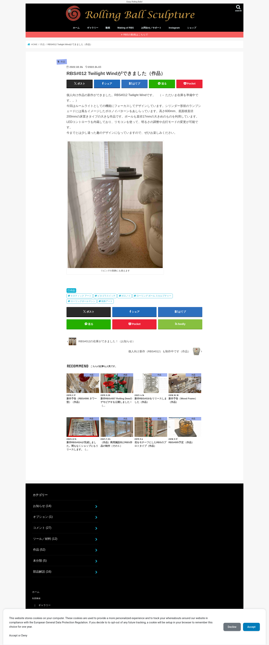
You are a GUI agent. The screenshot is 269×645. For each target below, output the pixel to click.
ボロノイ (125, 296)
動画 (108, 28)
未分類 (40, 560)
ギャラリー (92, 28)
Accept (251, 626)
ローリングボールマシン (83, 301)
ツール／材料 (45, 538)
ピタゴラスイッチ (106, 296)
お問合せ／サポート (151, 28)
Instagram (174, 28)
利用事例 (36, 598)
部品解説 (42, 571)
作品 (72, 290)
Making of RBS (126, 28)
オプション (43, 517)
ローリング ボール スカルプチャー (154, 296)
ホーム (76, 28)
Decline (231, 626)
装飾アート (106, 301)
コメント (42, 527)
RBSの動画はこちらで (135, 34)
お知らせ (42, 506)
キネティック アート (81, 296)
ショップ (191, 28)
